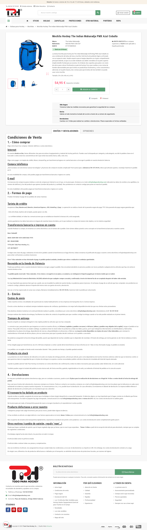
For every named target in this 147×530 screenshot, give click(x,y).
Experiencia (88, 503)
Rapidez (87, 497)
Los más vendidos (60, 511)
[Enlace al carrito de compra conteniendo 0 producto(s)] (136, 13)
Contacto (51, 6)
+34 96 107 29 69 (12, 6)
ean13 (54, 46)
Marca (54, 41)
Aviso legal (58, 487)
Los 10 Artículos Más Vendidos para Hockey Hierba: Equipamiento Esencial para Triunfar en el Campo (65, 502)
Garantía (87, 494)
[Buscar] (69, 12)
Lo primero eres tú (121, 487)
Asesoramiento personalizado (124, 490)
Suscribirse (128, 472)
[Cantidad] (62, 89)
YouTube (13, 510)
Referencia (55, 44)
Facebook (8, 510)
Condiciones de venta (62, 490)
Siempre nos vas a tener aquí (124, 503)
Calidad (87, 490)
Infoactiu (49, 526)
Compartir (93, 98)
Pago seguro (59, 494)
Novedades (58, 508)
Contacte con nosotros (62, 514)
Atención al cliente (91, 487)
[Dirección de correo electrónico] (84, 472)
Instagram (25, 510)
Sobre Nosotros (40, 6)
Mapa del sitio (59, 517)
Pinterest (104, 98)
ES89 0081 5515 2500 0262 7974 (22, 238)
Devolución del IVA (61, 497)
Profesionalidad (90, 500)
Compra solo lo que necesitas (124, 494)
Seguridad (118, 500)
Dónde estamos (26, 6)
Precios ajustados (121, 497)
